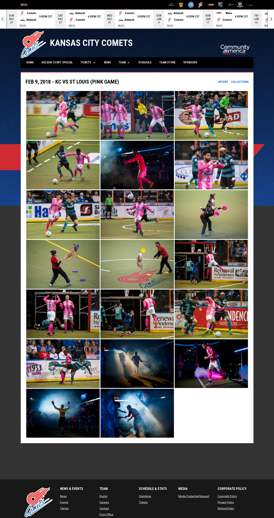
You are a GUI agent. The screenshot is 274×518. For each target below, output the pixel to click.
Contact (104, 508)
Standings (145, 496)
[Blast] (181, 5)
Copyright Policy (227, 496)
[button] (63, 115)
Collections (240, 82)
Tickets (143, 502)
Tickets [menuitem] (88, 62)
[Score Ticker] (137, 19)
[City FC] (190, 5)
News (63, 496)
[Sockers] (220, 5)
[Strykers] (240, 5)
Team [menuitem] (125, 62)
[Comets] (200, 5)
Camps (64, 508)
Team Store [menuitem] (168, 62)
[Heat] (210, 5)
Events (64, 502)
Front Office (106, 514)
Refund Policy (226, 508)
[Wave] (249, 5)
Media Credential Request (193, 496)
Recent (223, 82)
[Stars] (230, 5)
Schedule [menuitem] (145, 62)
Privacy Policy (226, 502)
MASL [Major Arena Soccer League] (24, 5)
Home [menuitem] (30, 62)
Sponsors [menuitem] (190, 62)
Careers (104, 502)
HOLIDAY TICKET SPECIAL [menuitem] (57, 62)
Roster (104, 496)
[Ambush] (171, 5)
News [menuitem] (107, 62)
